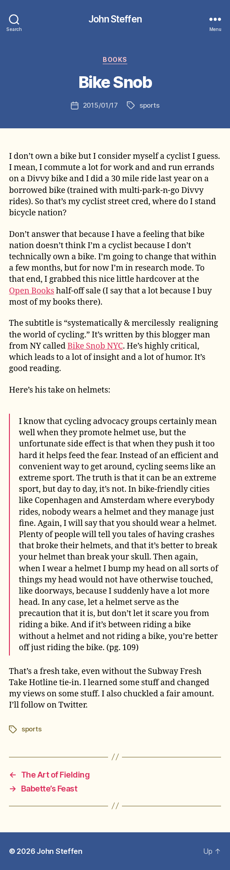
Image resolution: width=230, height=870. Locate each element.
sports (149, 105)
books (115, 59)
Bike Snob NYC (95, 346)
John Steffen (115, 19)
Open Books (31, 291)
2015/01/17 (100, 105)
